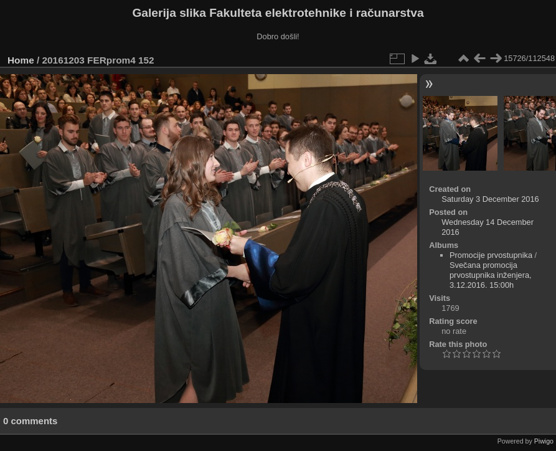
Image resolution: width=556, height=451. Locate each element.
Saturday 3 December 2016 (490, 199)
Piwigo (544, 441)
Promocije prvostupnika (491, 255)
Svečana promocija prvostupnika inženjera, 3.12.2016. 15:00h (491, 275)
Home (20, 60)
